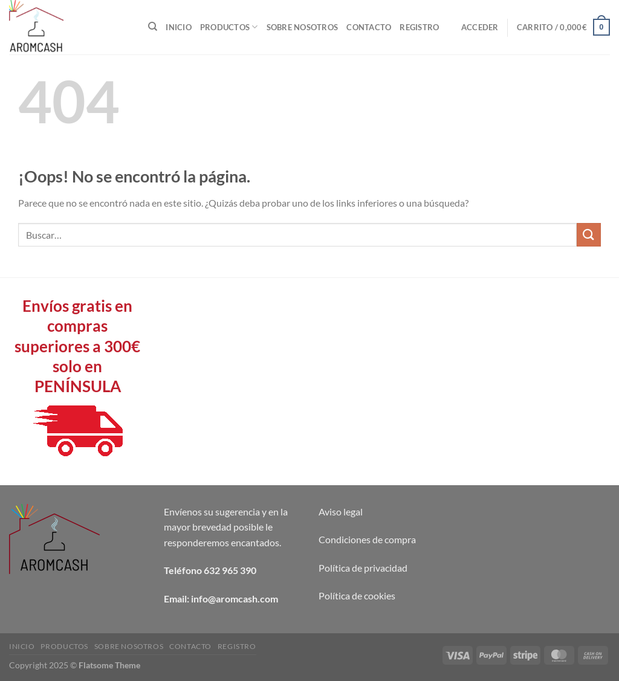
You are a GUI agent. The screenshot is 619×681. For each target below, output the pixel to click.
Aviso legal (341, 511)
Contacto (368, 27)
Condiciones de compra (367, 539)
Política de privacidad (363, 567)
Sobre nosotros (303, 27)
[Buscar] (152, 26)
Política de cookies (357, 595)
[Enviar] (589, 235)
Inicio (179, 27)
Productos (229, 27)
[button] (480, 27)
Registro (419, 27)
